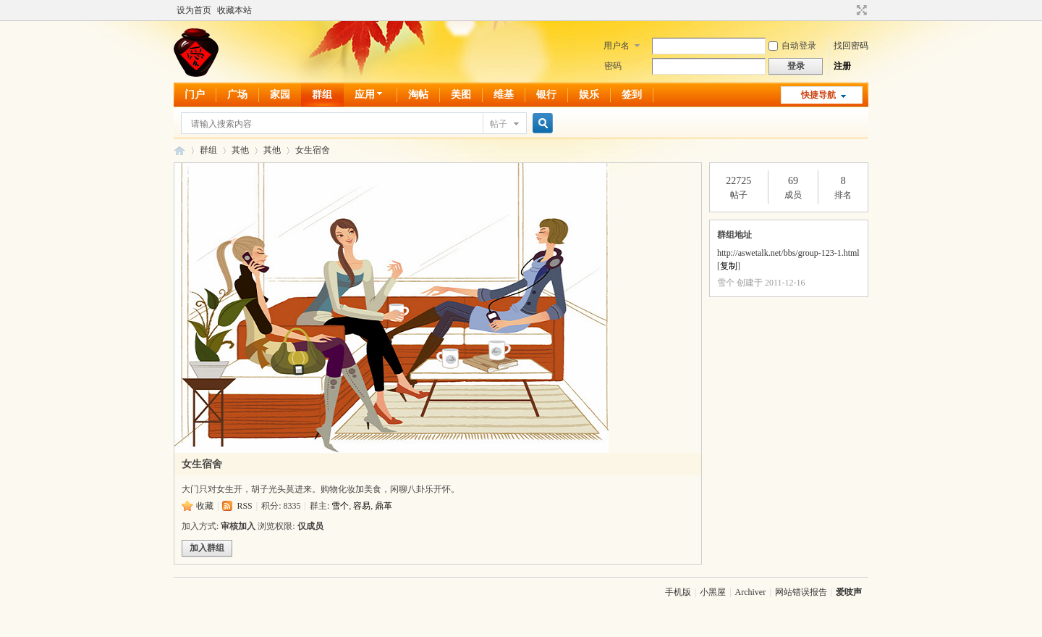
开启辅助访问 (848, 10)
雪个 (340, 506)
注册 (842, 66)
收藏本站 (234, 10)
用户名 (616, 46)
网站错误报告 (801, 592)
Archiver (750, 592)
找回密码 (851, 46)
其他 (240, 150)
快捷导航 (818, 95)
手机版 (678, 592)
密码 (613, 66)
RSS (244, 506)
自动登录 (792, 46)
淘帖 (418, 94)
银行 (546, 94)
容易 (361, 506)
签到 (632, 94)
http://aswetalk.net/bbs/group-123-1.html (788, 253)
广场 (237, 94)
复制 (728, 266)
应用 (370, 94)
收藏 (204, 506)
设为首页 (194, 10)
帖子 (498, 124)
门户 (195, 94)
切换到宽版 (860, 10)
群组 (322, 94)
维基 (504, 94)
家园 (280, 94)
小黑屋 (713, 592)
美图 (461, 94)
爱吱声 (179, 150)
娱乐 (589, 94)
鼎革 (383, 506)
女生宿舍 (312, 150)
